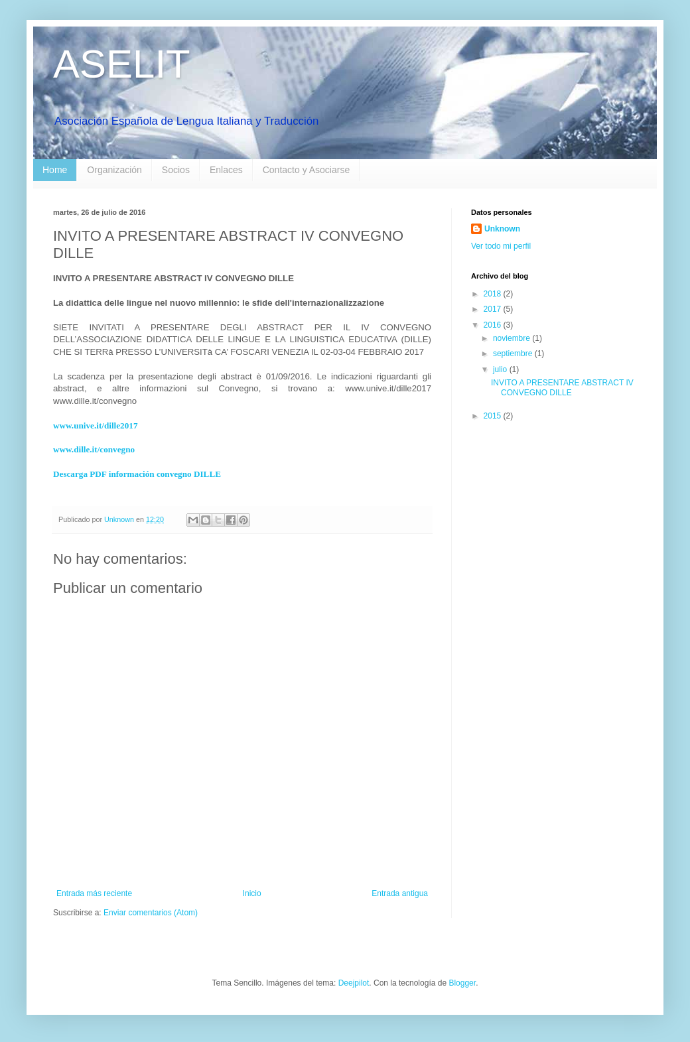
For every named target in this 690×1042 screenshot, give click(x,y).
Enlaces (226, 169)
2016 (494, 325)
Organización (114, 169)
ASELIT (121, 64)
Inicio (252, 893)
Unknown (502, 228)
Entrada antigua (400, 893)
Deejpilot (354, 983)
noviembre (512, 338)
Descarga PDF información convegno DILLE (137, 474)
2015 (494, 416)
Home (54, 169)
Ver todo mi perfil (501, 246)
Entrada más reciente (94, 893)
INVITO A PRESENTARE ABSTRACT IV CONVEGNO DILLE (562, 387)
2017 (494, 309)
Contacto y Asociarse (306, 169)
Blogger (462, 983)
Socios (176, 169)
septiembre (514, 353)
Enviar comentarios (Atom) (151, 912)
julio (501, 369)
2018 (494, 293)
